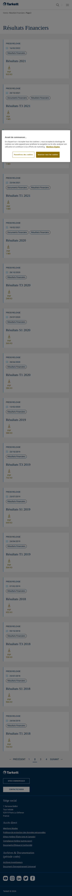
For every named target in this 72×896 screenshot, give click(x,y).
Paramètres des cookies (23, 155)
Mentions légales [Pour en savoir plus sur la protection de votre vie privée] (53, 147)
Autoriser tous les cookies (48, 155)
